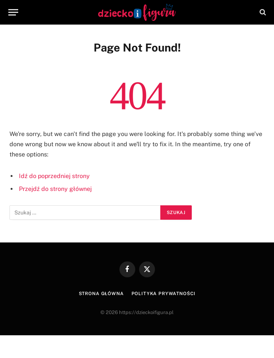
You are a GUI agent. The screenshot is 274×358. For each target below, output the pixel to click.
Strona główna (101, 293)
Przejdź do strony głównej (55, 188)
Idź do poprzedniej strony (54, 176)
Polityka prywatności (164, 293)
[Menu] (13, 12)
